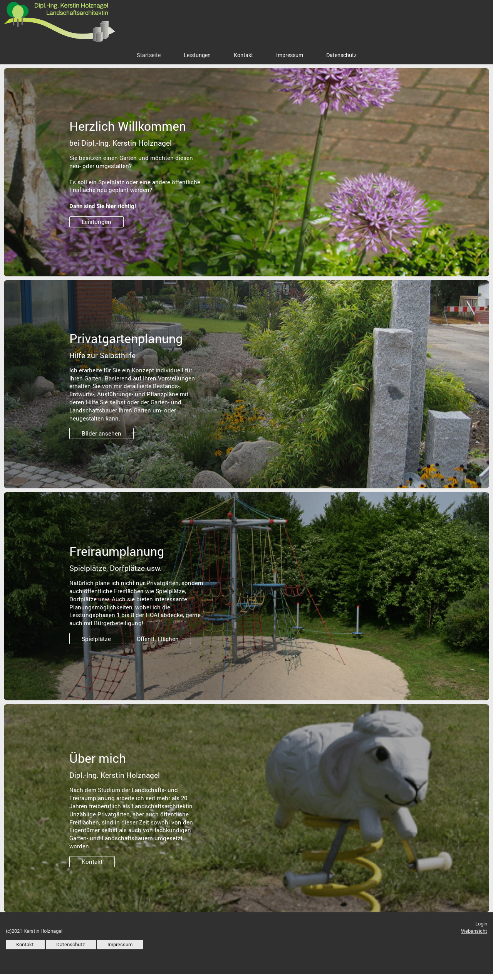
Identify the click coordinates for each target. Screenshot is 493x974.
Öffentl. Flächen (158, 639)
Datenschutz (70, 944)
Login (481, 923)
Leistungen (96, 221)
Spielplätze (96, 639)
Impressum (119, 944)
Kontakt (92, 861)
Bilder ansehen (101, 433)
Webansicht (474, 930)
